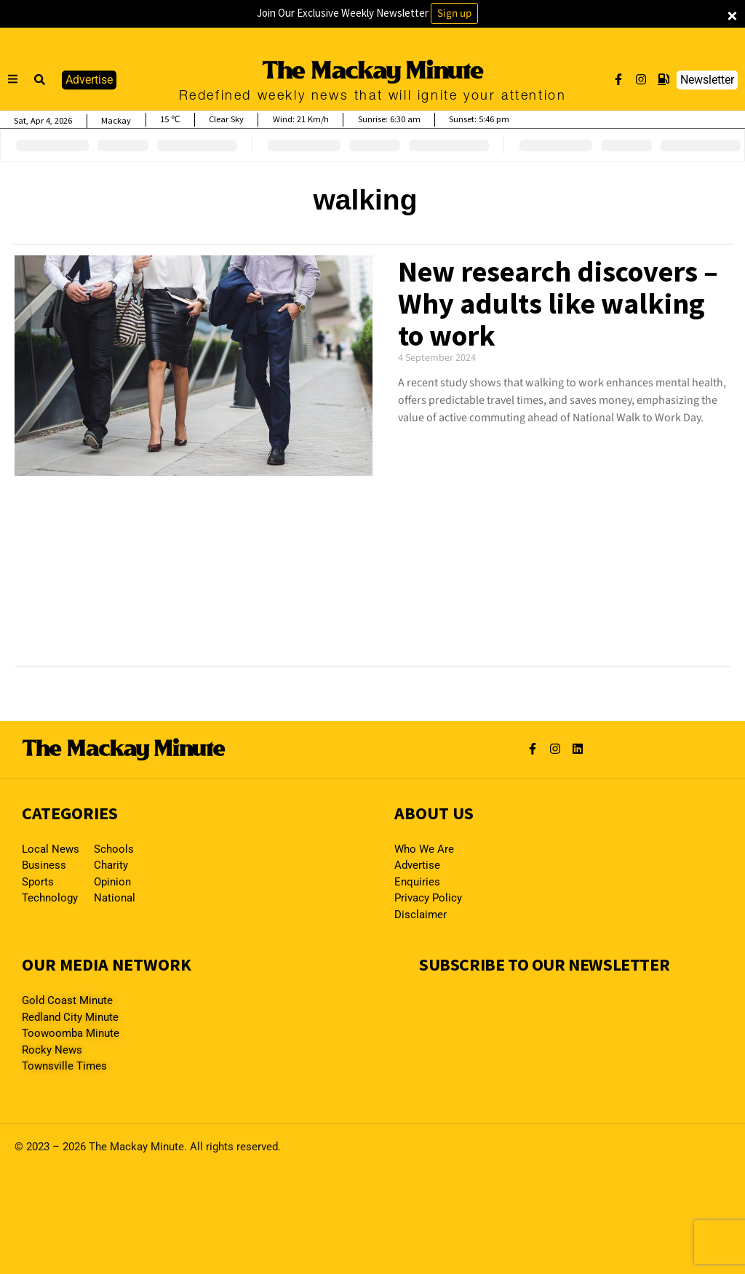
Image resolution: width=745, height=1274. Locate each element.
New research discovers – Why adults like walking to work (558, 303)
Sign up (454, 13)
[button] (40, 80)
